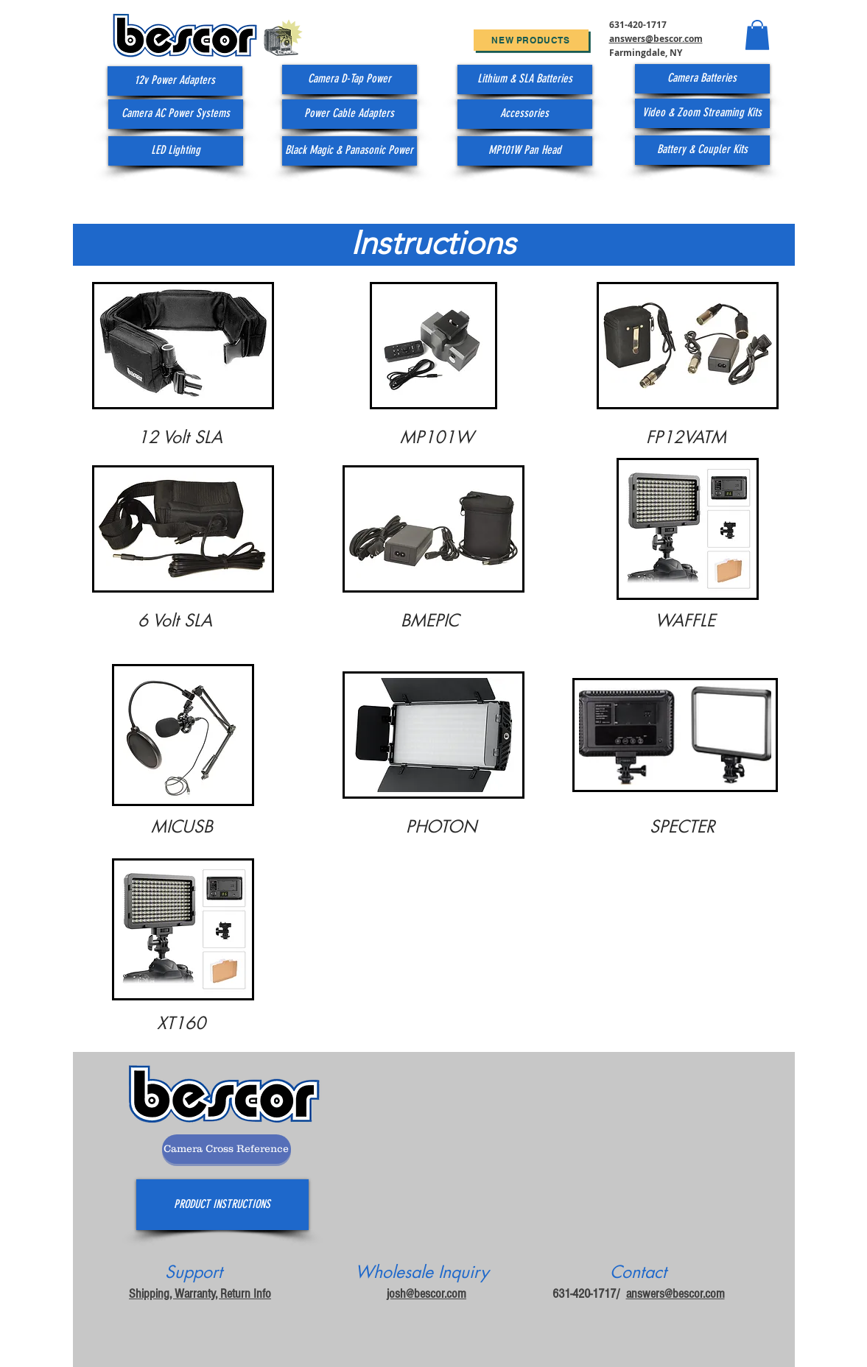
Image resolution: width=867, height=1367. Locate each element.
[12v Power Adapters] (175, 81)
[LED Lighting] (175, 151)
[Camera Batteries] (702, 78)
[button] (757, 35)
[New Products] (531, 40)
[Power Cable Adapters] (349, 114)
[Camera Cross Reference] (226, 1149)
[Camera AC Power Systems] (175, 114)
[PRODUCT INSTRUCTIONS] (222, 1204)
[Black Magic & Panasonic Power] (349, 151)
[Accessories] (524, 114)
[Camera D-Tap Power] (349, 79)
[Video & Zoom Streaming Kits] (702, 113)
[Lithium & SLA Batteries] (524, 79)
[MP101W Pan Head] (524, 151)
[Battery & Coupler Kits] (702, 150)
